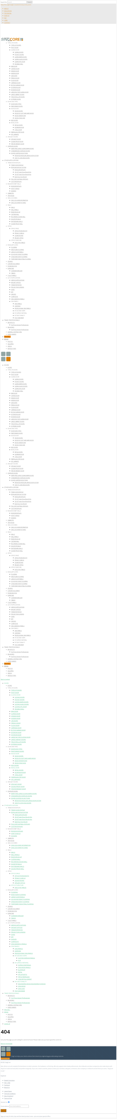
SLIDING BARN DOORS (21, 702)
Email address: (5, 1106)
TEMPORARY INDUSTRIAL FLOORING (22, 904)
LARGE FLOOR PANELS (18, 897)
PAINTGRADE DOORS (17, 751)
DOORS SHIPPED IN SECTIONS (20, 798)
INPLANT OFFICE (20, 883)
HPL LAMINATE (15, 779)
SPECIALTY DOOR (16, 784)
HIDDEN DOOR (15, 718)
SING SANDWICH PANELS (19, 944)
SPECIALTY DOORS (13, 782)
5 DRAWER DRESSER (17, 916)
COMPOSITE (15, 942)
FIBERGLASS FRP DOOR (18, 777)
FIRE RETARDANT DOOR (18, 789)
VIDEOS (10, 1019)
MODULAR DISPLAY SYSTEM (19, 812)
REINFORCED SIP (16, 857)
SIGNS (13, 935)
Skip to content (5, 679)
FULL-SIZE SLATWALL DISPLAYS (20, 824)
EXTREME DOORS (16, 744)
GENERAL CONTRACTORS (15, 1005)
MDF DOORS (15, 765)
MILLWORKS (11, 1000)
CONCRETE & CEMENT (14, 909)
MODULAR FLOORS (13, 890)
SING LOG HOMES (12, 843)
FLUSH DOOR (15, 725)
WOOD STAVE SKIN (20, 763)
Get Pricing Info (5, 1058)
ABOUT (6, 8)
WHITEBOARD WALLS (17, 866)
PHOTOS (10, 1014)
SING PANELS (15, 946)
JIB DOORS (14, 721)
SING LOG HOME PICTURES (19, 848)
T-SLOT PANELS (12, 920)
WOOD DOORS (19, 756)
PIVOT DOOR (15, 693)
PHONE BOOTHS (12, 911)
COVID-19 (7, 1024)
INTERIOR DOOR (16, 735)
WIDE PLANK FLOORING (18, 895)
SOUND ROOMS (19, 880)
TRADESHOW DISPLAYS (14, 808)
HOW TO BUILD (15, 833)
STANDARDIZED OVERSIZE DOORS (21, 796)
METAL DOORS (19, 770)
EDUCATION (8, 11)
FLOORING (14, 892)
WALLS (9, 850)
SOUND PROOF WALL (17, 869)
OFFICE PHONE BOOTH (22, 876)
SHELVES (14, 939)
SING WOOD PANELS (24, 967)
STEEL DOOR (18, 775)
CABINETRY (11, 838)
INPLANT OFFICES (16, 927)
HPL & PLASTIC (22, 974)
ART (12, 937)
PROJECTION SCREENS (18, 932)
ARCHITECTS (11, 995)
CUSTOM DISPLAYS (17, 826)
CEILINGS (10, 906)
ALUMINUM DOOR (20, 772)
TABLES (13, 918)
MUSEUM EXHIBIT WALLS (14, 829)
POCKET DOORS (19, 700)
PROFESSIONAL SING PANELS (24, 953)
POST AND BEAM (20, 991)
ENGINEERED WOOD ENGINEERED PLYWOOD (32, 984)
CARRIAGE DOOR (16, 728)
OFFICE (10, 871)
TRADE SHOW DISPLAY (18, 810)
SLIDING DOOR (15, 695)
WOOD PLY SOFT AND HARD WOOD (25, 758)
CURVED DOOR (15, 714)
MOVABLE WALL (19, 709)
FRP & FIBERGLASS (24, 977)
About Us (7, 1087)
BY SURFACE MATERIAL (22, 963)
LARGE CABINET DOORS (18, 740)
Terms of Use (8, 1098)
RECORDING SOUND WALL (19, 862)
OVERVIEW (18, 951)
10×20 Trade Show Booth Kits (23, 819)
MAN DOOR (14, 711)
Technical (7, 1085)
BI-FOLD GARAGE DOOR (18, 730)
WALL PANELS (15, 855)
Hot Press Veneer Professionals (20, 998)
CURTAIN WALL (15, 859)
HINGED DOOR (15, 716)
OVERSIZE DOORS (13, 791)
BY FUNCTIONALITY (21, 981)
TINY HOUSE (11, 840)
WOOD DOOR (15, 754)
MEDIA (6, 1012)
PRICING (7, 1010)
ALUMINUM (21, 970)
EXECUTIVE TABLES (20, 888)
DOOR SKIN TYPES (13, 746)
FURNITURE (11, 913)
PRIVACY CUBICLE (20, 878)
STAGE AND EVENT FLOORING (20, 902)
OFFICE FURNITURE (17, 885)
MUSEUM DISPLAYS (17, 831)
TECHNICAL (7, 13)
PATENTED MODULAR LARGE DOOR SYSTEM (28, 801)
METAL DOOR (15, 768)
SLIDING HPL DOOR (21, 707)
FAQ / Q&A (7, 1083)
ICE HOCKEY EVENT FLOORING (20, 899)
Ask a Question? (8, 1096)
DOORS (6, 683)
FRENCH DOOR (15, 723)
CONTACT (7, 23)
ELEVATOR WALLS (16, 864)
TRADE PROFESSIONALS (11, 993)
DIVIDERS (14, 836)
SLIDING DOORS (20, 697)
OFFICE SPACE (15, 873)
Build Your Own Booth (21, 822)
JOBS (6, 20)
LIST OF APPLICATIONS (14, 923)
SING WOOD (21, 986)
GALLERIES (11, 1017)
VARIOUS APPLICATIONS (18, 925)
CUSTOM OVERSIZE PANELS (26, 958)
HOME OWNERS (12, 1007)
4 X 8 (19, 960)
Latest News (8, 1091)
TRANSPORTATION (17, 930)
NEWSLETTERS (12, 1021)
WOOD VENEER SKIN (21, 761)
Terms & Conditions (10, 1094)
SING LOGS (21, 989)
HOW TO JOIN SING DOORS (23, 803)
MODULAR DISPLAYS (21, 815)
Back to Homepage (6, 1044)
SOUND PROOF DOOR (17, 787)
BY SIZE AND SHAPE (21, 956)
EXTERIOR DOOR (16, 732)
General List (4, 1102)
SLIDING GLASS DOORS (22, 704)
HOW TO (6, 16)
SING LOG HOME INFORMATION (21, 845)
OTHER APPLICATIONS (11, 805)
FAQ (5, 18)
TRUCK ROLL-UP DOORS (18, 742)
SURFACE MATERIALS (24, 965)
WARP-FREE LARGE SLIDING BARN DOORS (24, 794)
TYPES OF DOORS (13, 688)
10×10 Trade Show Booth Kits (23, 817)
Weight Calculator (9, 1080)
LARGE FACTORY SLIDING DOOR (20, 737)
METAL (20, 972)
